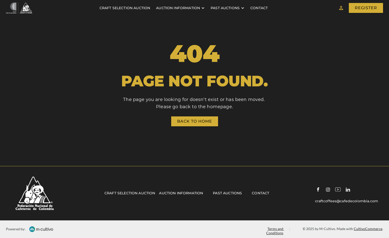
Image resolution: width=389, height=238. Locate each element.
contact (259, 8)
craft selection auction (124, 8)
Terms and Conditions (275, 231)
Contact (260, 193)
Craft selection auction (129, 193)
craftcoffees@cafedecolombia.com (346, 201)
